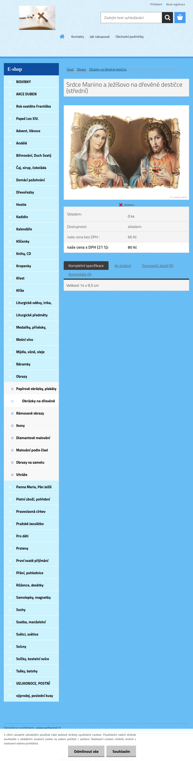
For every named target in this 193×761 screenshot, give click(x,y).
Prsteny (22, 548)
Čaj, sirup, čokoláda (31, 167)
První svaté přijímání (32, 560)
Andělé (21, 143)
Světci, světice (27, 634)
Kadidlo (22, 217)
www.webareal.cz (48, 727)
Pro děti (22, 536)
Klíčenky (22, 241)
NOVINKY (23, 82)
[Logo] (37, 18)
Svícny (21, 646)
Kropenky (23, 266)
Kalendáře (24, 229)
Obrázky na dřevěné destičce (38, 402)
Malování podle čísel (32, 450)
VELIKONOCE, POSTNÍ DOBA (33, 685)
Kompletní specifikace (86, 265)
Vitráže (21, 474)
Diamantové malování (33, 438)
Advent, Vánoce (28, 131)
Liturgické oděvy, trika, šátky (34, 304)
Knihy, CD (23, 253)
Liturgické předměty (32, 315)
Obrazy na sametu (30, 462)
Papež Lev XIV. (27, 118)
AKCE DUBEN (26, 94)
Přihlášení (156, 4)
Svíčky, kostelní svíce (32, 659)
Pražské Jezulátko (30, 524)
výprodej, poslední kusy (34, 695)
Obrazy (21, 376)
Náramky (23, 364)
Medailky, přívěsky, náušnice (31, 329)
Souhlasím (121, 751)
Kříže (20, 290)
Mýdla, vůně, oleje (30, 352)
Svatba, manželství (31, 622)
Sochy (21, 609)
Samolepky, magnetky (33, 597)
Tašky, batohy (27, 671)
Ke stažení (123, 265)
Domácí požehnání (30, 180)
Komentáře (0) (80, 274)
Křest (20, 278)
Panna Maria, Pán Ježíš (34, 487)
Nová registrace (175, 4)
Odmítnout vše (86, 751)
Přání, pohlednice (29, 573)
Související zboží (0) (157, 265)
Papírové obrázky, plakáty (36, 388)
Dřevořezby (25, 192)
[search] (167, 17)
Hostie (21, 204)
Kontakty (77, 36)
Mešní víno (24, 339)
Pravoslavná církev (31, 511)
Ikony (20, 425)
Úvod (70, 69)
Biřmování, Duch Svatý (33, 155)
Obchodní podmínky (130, 36)
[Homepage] (62, 36)
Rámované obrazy (30, 413)
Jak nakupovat (100, 36)
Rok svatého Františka (33, 106)
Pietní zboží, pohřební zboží (33, 500)
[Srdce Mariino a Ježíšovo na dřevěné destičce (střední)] (126, 107)
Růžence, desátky (29, 585)
